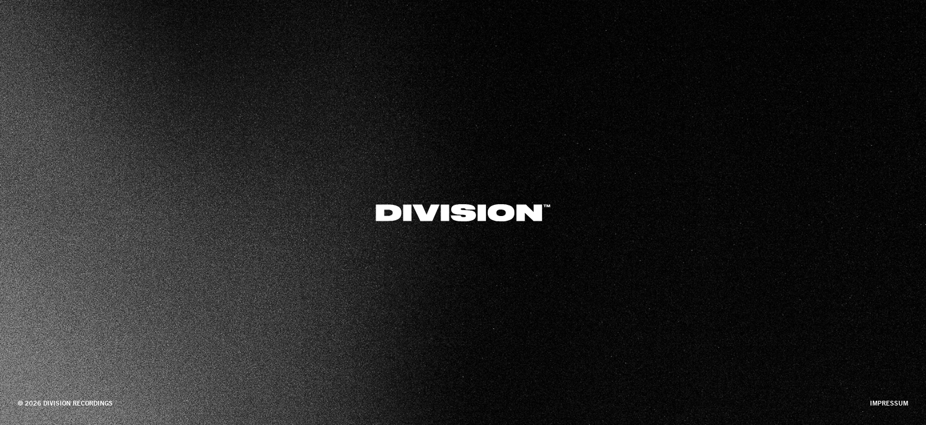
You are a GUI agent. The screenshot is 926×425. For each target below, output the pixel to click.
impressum (889, 403)
